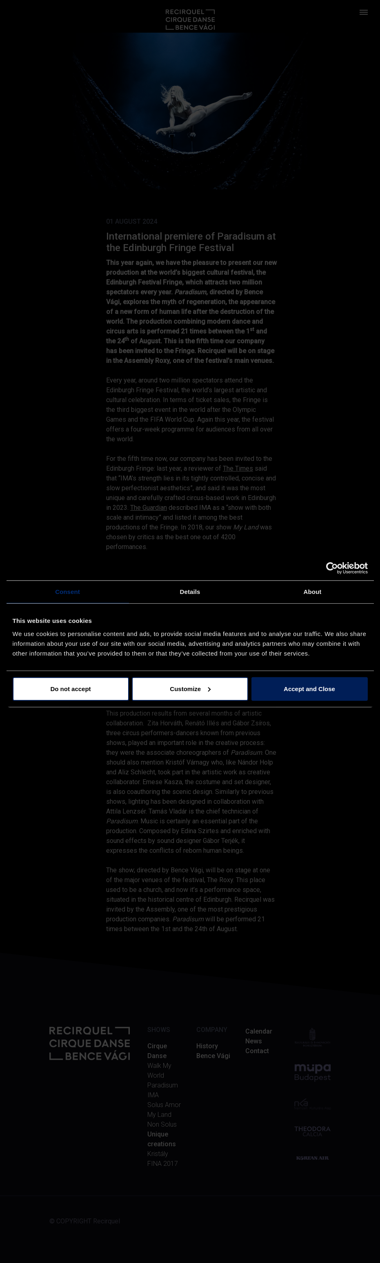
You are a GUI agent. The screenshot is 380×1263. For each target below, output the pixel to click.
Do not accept (70, 688)
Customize (190, 688)
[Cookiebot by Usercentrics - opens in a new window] (332, 568)
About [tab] (313, 591)
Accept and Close (309, 688)
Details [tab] (190, 591)
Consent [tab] (67, 591)
